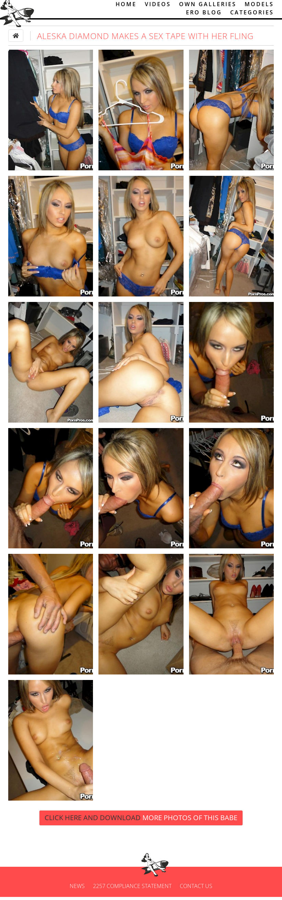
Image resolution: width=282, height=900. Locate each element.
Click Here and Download (141, 820)
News (77, 889)
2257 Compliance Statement (132, 889)
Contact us (196, 889)
